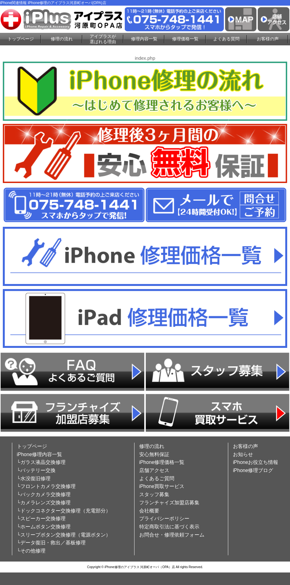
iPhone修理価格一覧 (162, 462)
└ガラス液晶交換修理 (41, 462)
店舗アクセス (154, 470)
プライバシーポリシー (164, 518)
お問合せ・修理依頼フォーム (171, 534)
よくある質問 (226, 38)
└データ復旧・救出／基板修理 (51, 542)
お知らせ (243, 454)
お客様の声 (268, 38)
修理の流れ (62, 38)
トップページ (21, 38)
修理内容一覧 (144, 38)
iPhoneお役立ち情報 (255, 462)
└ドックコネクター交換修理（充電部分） (64, 510)
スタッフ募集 (154, 494)
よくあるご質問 (156, 478)
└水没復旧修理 (33, 478)
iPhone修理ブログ (253, 470)
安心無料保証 (154, 454)
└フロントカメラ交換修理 (46, 486)
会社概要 (149, 510)
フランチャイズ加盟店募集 (169, 502)
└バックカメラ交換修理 (44, 494)
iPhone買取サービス (162, 486)
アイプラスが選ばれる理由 (103, 39)
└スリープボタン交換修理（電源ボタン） (64, 534)
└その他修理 (31, 550)
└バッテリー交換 (36, 470)
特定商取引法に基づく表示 (169, 526)
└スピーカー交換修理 (41, 518)
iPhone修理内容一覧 (39, 454)
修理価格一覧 (185, 38)
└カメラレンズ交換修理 (44, 502)
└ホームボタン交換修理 (44, 526)
